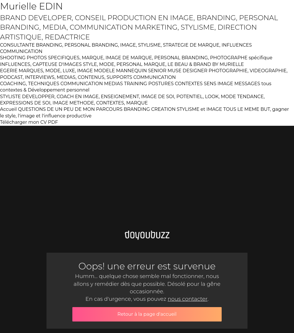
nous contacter (188, 299)
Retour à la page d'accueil (147, 314)
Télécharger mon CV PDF (29, 122)
